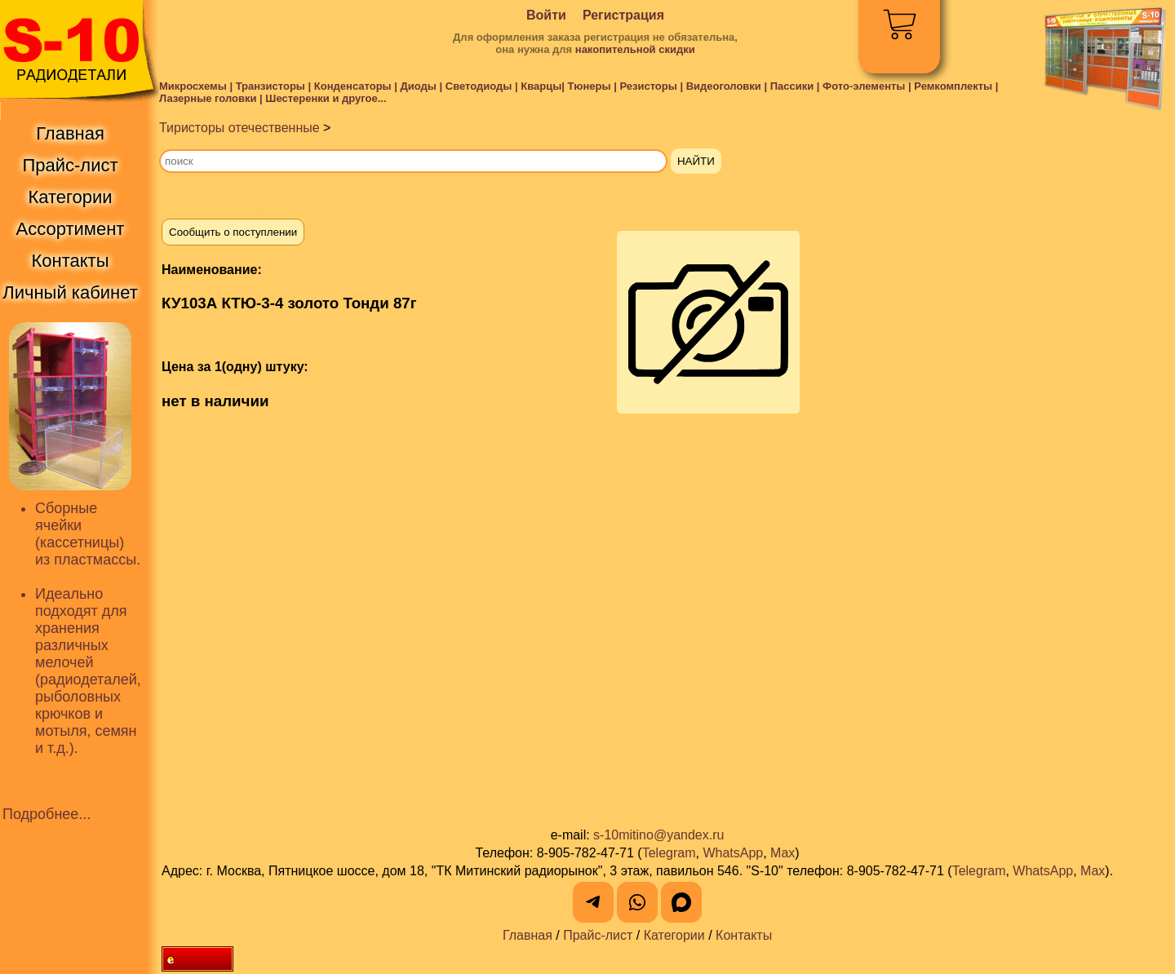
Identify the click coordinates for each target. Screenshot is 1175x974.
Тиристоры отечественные (239, 128)
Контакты (744, 935)
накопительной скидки (635, 49)
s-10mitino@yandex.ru (658, 835)
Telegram (669, 853)
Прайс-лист (597, 935)
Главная (527, 935)
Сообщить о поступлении (233, 232)
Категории (674, 935)
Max (782, 853)
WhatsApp (733, 853)
